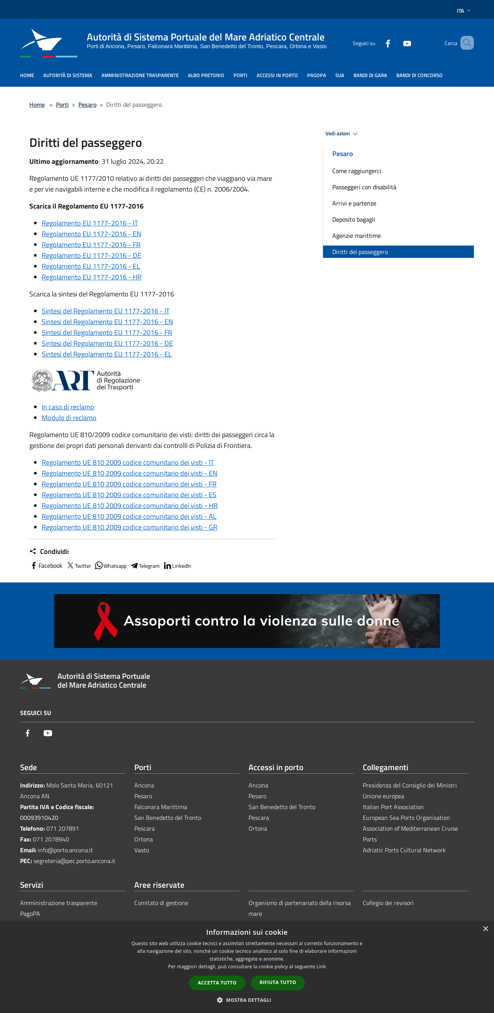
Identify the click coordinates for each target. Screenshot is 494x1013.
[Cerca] (464, 43)
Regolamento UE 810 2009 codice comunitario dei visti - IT (128, 462)
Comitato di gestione (161, 902)
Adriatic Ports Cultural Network (404, 850)
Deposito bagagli (353, 219)
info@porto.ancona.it (65, 850)
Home (37, 104)
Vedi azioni (342, 133)
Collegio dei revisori (388, 902)
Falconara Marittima (160, 806)
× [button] (485, 929)
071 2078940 (51, 839)
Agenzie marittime (356, 235)
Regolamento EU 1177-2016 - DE (91, 255)
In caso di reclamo (68, 407)
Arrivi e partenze (354, 203)
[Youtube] (396, 42)
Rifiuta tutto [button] (278, 982)
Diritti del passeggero (360, 251)
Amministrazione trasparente (58, 902)
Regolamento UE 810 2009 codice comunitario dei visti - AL (129, 516)
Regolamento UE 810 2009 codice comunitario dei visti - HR (130, 505)
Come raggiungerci (356, 170)
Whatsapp (110, 565)
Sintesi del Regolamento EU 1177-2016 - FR (107, 332)
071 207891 (62, 828)
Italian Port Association (393, 806)
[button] (247, 1000)
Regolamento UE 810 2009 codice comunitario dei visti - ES (129, 495)
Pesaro (87, 104)
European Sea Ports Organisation (406, 817)
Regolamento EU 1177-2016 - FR (91, 244)
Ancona (144, 785)
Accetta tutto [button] (217, 982)
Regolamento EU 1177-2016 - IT (90, 223)
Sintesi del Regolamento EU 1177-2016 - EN (107, 321)
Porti (62, 104)
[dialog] (247, 967)
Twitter (78, 565)
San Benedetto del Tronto (167, 817)
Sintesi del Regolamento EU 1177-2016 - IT (105, 311)
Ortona (143, 839)
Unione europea (383, 796)
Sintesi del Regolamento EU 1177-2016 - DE (107, 343)
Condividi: (49, 551)
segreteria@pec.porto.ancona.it (74, 860)
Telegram (145, 565)
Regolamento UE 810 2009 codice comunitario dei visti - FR (129, 484)
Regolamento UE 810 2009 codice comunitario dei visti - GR (129, 527)
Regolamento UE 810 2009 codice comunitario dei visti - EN (129, 473)
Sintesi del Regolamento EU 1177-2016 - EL (107, 354)
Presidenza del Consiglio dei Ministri (410, 785)
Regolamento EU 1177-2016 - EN (91, 234)
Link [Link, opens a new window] (321, 966)
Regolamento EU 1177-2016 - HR (92, 277)
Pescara (144, 828)
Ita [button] (464, 11)
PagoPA (30, 913)
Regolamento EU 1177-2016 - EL (91, 266)
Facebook (46, 565)
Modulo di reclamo (69, 417)
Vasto (141, 850)
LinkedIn (177, 565)
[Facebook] (376, 42)
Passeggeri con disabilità (364, 187)
